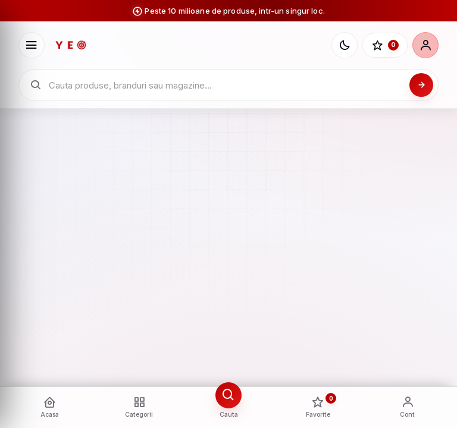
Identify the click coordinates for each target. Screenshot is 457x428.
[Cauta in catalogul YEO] (225, 85)
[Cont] (425, 45)
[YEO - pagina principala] (188, 45)
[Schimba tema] (344, 45)
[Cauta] (421, 85)
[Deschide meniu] (31, 45)
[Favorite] (385, 45)
